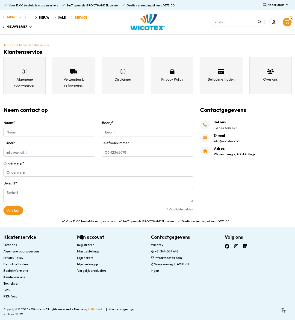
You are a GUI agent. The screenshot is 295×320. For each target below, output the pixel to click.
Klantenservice (39, 45)
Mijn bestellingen (89, 251)
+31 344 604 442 (165, 251)
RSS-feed (10, 296)
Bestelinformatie (15, 271)
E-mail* (9, 143)
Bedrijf (107, 122)
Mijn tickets (85, 258)
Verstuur (13, 210)
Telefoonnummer (115, 143)
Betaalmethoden (15, 264)
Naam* (9, 122)
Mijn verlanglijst (88, 264)
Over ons (10, 245)
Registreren (85, 245)
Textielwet (10, 283)
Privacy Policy (13, 258)
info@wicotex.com (166, 258)
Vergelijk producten (91, 271)
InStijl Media (96, 309)
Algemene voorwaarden (21, 251)
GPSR (7, 290)
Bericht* (10, 183)
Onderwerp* (13, 163)
